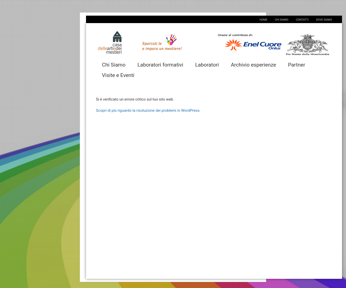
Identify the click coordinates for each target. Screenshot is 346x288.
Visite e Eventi (118, 75)
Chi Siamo (281, 19)
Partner (296, 65)
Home (263, 19)
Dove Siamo (324, 19)
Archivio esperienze (253, 65)
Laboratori (207, 65)
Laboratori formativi (160, 65)
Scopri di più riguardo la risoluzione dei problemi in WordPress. (148, 110)
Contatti (302, 19)
